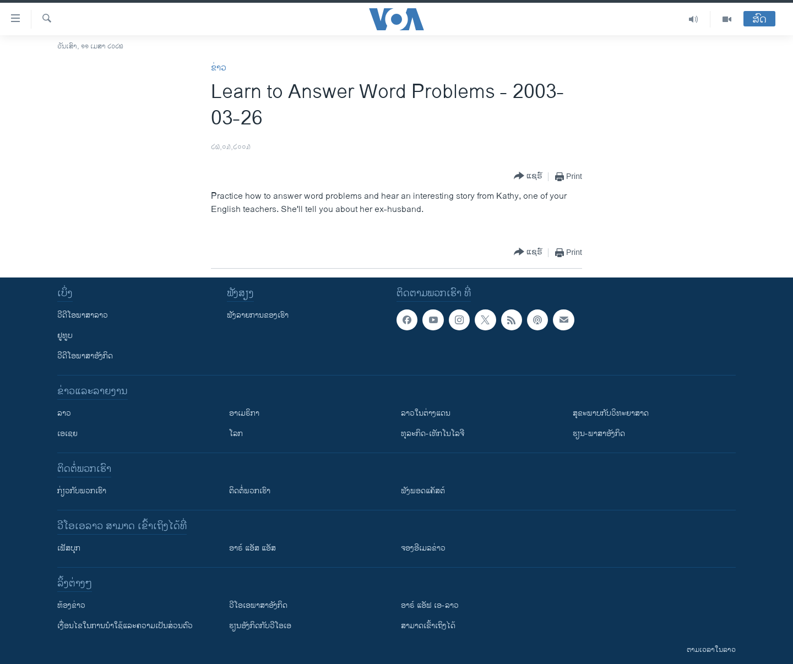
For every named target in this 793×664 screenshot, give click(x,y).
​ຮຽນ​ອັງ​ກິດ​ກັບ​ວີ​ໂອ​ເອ (260, 626)
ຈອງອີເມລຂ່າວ (423, 548)
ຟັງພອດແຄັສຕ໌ (423, 491)
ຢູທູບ (65, 335)
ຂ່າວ (218, 68)
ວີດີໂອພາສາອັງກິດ (85, 356)
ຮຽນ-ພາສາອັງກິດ (599, 433)
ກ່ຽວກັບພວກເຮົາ (81, 491)
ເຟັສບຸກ (68, 548)
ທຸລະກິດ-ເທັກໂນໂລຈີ (432, 433)
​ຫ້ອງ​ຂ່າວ (71, 605)
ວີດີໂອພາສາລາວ (82, 315)
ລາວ (64, 413)
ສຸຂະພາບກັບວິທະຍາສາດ (611, 413)
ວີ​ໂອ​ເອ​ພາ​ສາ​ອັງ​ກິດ (258, 605)
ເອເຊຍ (67, 433)
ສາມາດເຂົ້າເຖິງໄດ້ (428, 626)
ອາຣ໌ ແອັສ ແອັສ (252, 548)
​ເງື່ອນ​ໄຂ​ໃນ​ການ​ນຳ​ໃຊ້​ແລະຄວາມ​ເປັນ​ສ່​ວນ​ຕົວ (125, 626)
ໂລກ (236, 433)
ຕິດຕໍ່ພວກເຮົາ (249, 491)
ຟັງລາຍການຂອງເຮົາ (258, 315)
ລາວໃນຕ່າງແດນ (425, 413)
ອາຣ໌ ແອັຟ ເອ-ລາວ (430, 605)
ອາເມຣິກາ (244, 413)
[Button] (528, 176)
